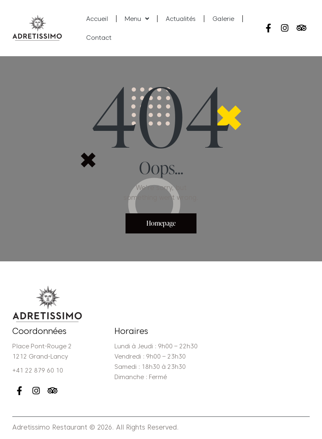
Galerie (223, 19)
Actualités (181, 19)
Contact (99, 37)
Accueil (97, 19)
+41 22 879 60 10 (37, 370)
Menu (137, 18)
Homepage (161, 223)
